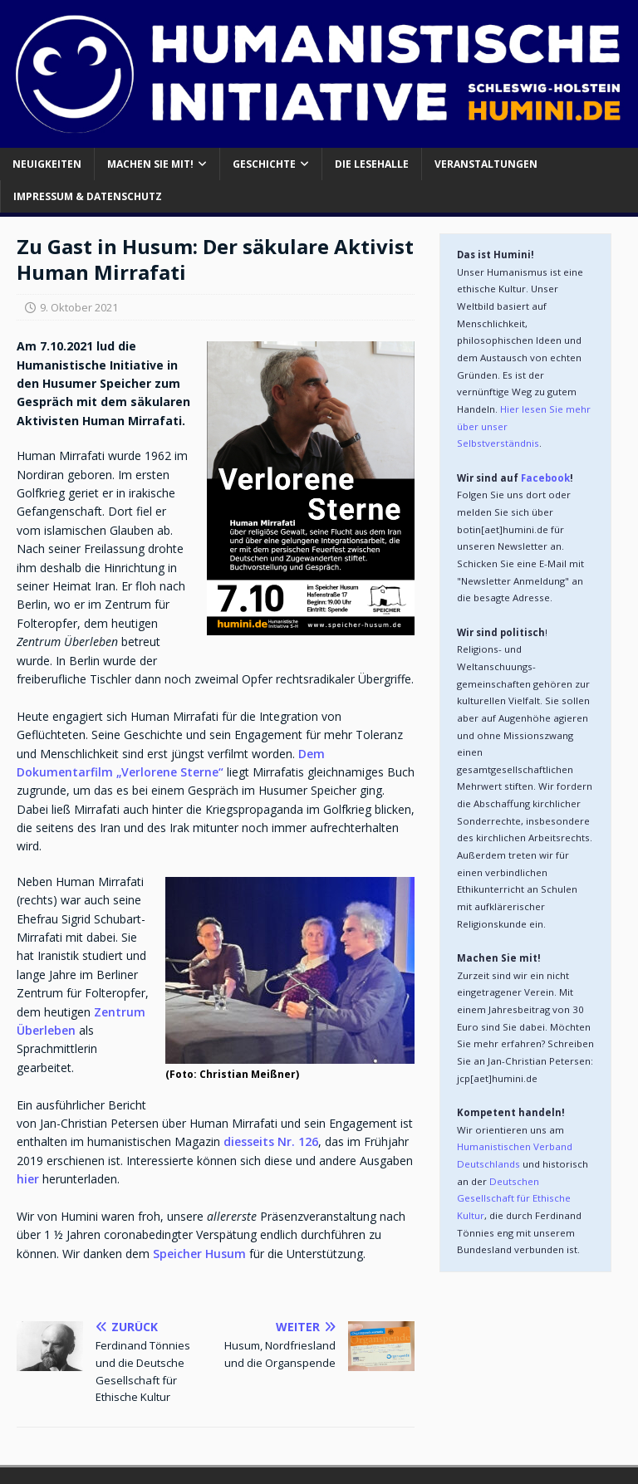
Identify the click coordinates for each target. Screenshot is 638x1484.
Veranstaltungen (485, 164)
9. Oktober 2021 (79, 307)
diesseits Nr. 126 (270, 1141)
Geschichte (264, 164)
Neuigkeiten (46, 164)
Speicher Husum (199, 1253)
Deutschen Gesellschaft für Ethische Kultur (515, 1198)
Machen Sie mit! (150, 164)
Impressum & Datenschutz (87, 196)
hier (28, 1179)
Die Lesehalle (372, 164)
